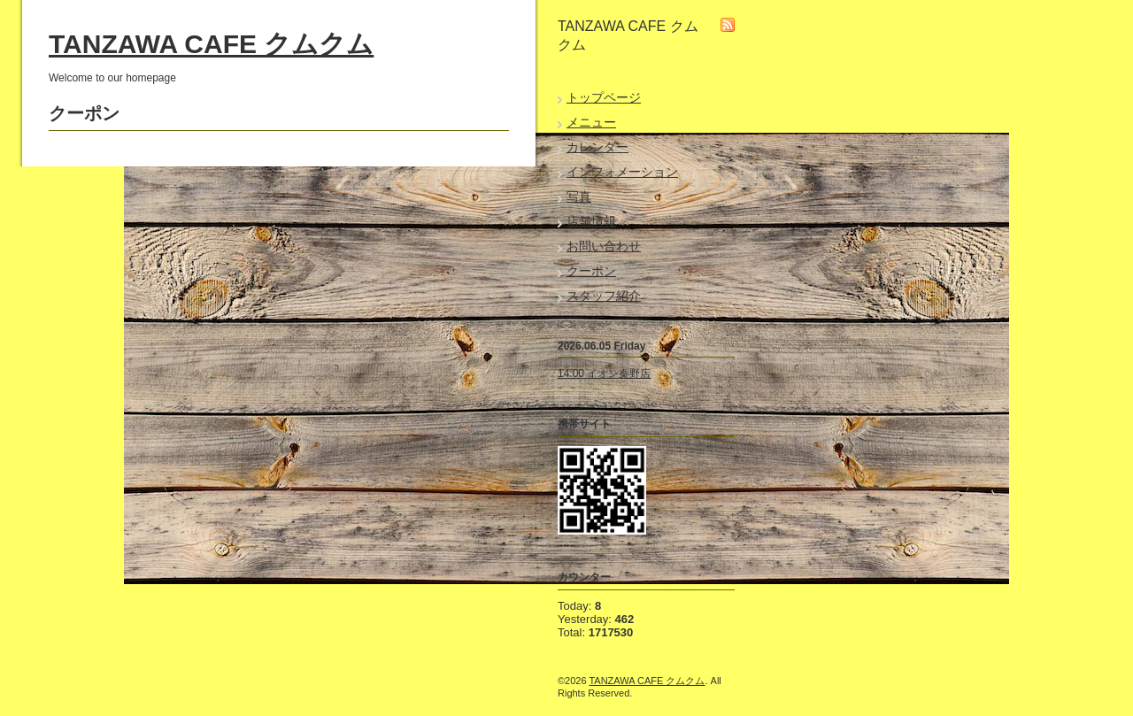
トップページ (603, 97)
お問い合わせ (603, 246)
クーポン (591, 271)
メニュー (591, 122)
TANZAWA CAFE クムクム (211, 43)
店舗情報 (591, 221)
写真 (578, 196)
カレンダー (597, 147)
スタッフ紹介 (603, 296)
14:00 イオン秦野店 (604, 373)
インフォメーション (622, 172)
